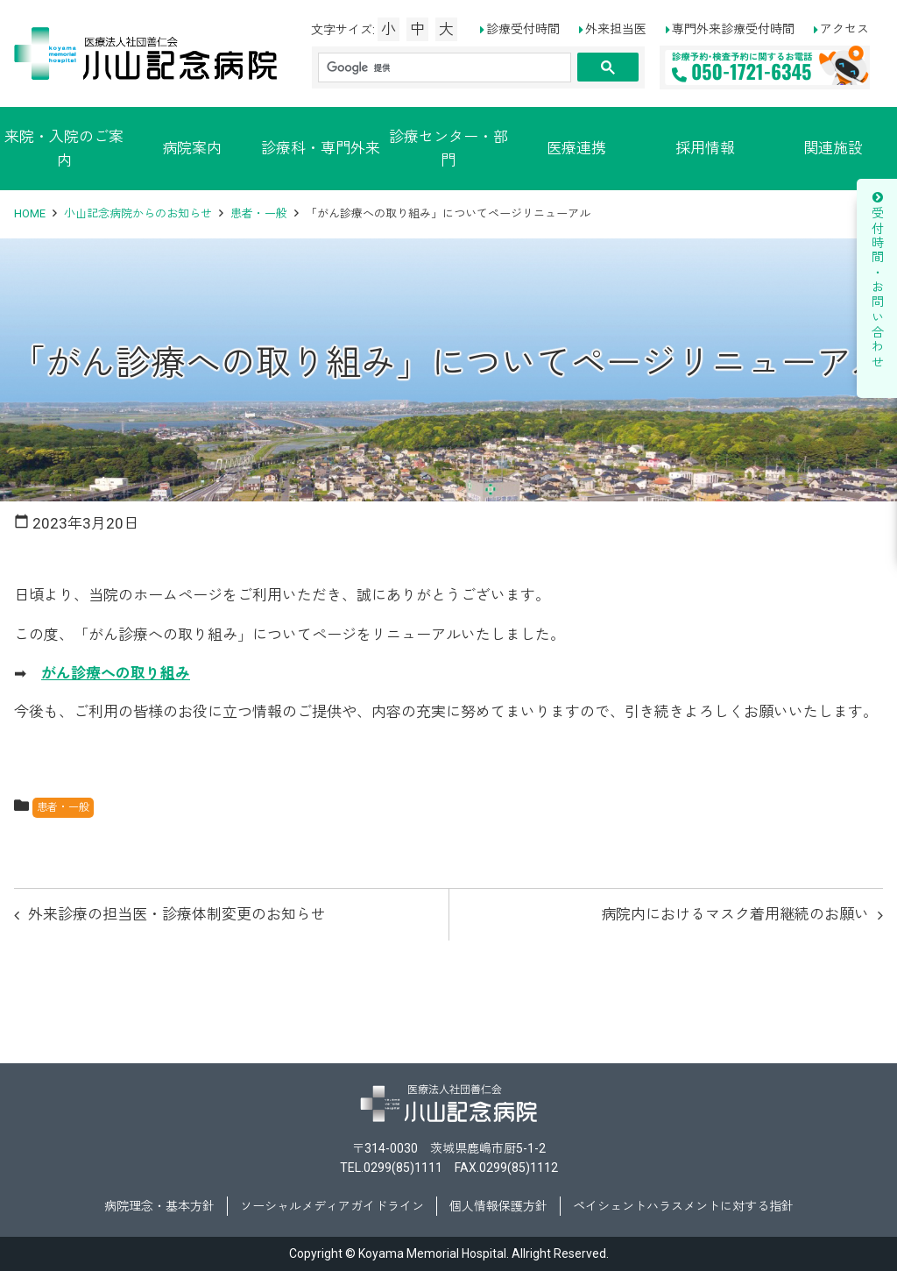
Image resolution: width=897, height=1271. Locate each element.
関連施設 (833, 148)
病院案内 (192, 148)
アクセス (844, 29)
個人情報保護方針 (498, 1206)
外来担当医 (615, 29)
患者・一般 (258, 213)
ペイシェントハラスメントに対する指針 (683, 1206)
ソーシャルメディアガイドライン (332, 1206)
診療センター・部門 (448, 148)
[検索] (443, 68)
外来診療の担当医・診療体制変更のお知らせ (177, 914)
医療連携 (576, 148)
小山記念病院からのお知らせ (138, 213)
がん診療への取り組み (115, 673)
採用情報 (705, 148)
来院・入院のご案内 (64, 148)
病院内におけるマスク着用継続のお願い (735, 914)
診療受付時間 (523, 29)
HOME (30, 213)
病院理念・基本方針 (159, 1206)
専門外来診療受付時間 (733, 29)
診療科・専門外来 (320, 148)
